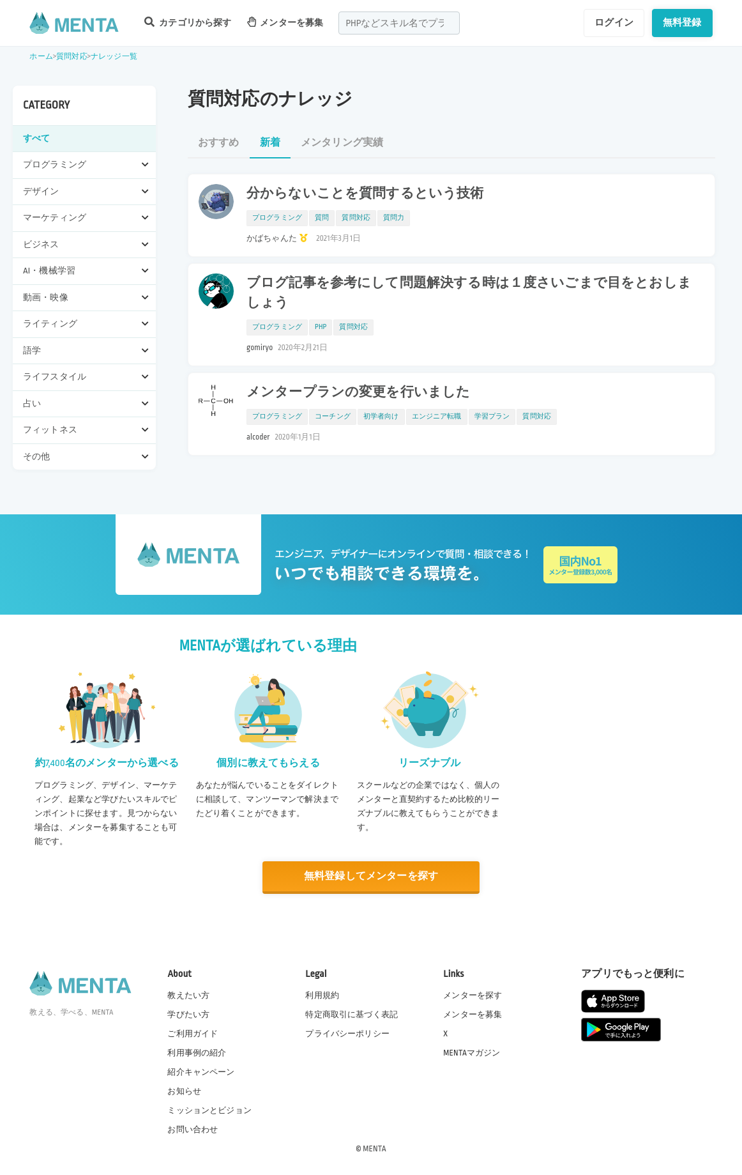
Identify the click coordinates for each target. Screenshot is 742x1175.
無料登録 (682, 22)
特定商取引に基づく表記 (351, 1014)
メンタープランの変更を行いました (358, 392)
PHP (320, 327)
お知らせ (184, 1091)
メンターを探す (472, 995)
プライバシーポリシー (347, 1033)
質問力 (393, 218)
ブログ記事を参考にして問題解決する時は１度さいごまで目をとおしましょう (469, 293)
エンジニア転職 (437, 416)
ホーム (40, 56)
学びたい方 (188, 1014)
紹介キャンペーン (200, 1072)
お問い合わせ (192, 1129)
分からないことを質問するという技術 (365, 194)
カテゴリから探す (187, 22)
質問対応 (71, 56)
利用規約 (322, 995)
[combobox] (399, 23)
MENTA (374, 1148)
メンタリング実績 (342, 142)
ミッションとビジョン (209, 1110)
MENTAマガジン (471, 1052)
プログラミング (277, 218)
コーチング (333, 416)
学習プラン (492, 416)
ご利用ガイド (192, 1033)
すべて (36, 138)
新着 (270, 142)
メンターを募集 (285, 22)
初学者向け (381, 416)
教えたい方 (188, 995)
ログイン (613, 22)
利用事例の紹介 (196, 1052)
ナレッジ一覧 (114, 56)
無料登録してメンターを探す (371, 876)
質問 (322, 218)
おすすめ (218, 142)
